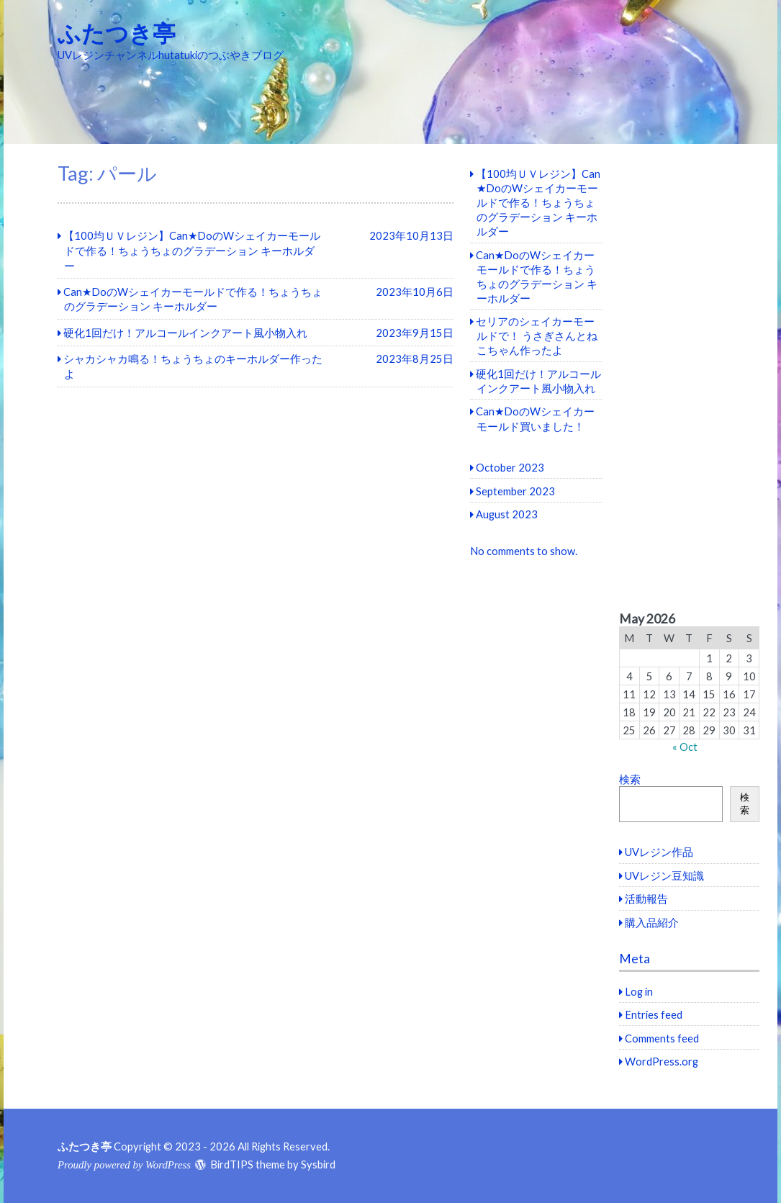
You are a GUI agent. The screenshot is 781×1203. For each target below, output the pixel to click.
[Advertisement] (689, 378)
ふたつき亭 (117, 33)
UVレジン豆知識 (664, 875)
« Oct (685, 746)
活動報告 (646, 898)
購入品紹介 (652, 922)
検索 (630, 778)
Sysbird (318, 1164)
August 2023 (507, 514)
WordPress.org (661, 1061)
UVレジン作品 (659, 851)
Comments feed (662, 1038)
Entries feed (653, 1014)
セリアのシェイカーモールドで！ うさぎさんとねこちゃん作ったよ (536, 335)
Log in (639, 991)
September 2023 (515, 491)
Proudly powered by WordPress (124, 1165)
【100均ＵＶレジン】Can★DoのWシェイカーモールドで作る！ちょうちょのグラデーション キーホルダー (538, 202)
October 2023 (510, 467)
